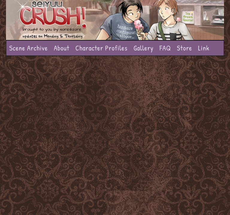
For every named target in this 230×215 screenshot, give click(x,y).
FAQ (165, 48)
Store (184, 48)
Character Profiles (101, 48)
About (61, 48)
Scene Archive (28, 48)
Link (203, 48)
